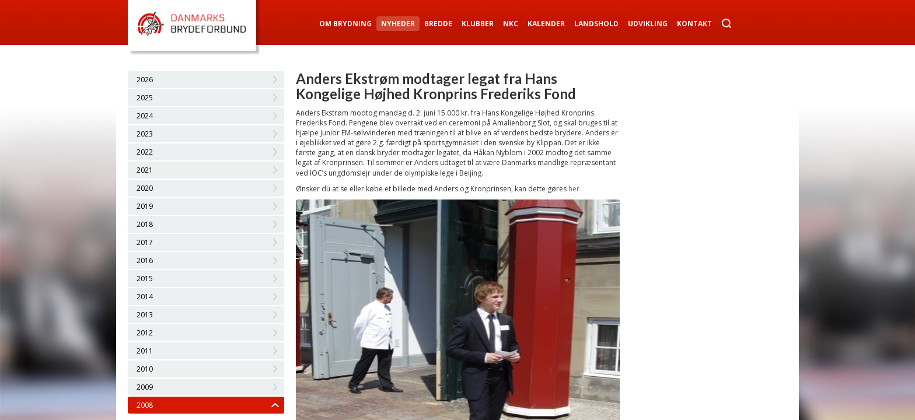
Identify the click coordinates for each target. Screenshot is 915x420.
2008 (145, 405)
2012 (145, 333)
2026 (145, 80)
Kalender (546, 24)
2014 (145, 297)
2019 (145, 206)
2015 (145, 279)
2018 (145, 224)
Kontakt (694, 24)
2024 (145, 116)
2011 (145, 351)
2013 (145, 315)
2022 (145, 152)
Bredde (438, 24)
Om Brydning (345, 24)
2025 (145, 98)
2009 (145, 387)
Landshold (596, 24)
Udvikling (648, 24)
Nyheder (398, 24)
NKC (510, 24)
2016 (145, 260)
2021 (145, 170)
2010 (145, 369)
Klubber (478, 24)
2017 (145, 242)
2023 (145, 134)
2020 (145, 188)
